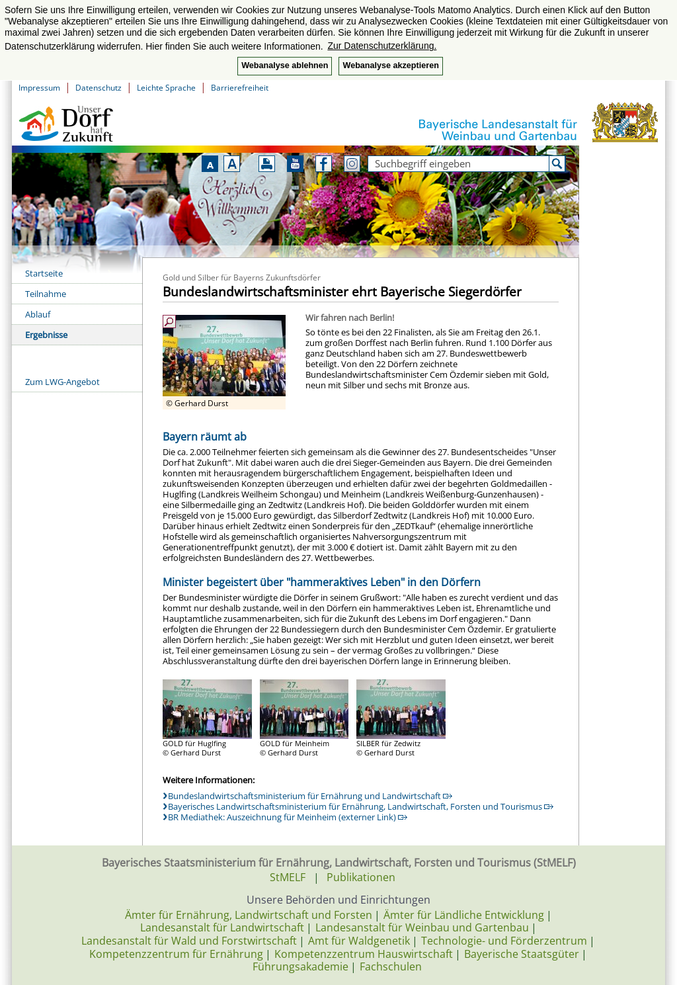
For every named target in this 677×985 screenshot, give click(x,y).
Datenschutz (98, 87)
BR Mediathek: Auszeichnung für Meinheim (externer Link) (287, 817)
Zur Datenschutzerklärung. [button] (381, 45)
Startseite (44, 273)
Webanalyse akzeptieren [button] (390, 65)
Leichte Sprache (166, 87)
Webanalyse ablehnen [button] (284, 65)
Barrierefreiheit (239, 87)
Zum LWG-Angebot (62, 382)
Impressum (39, 87)
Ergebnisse (46, 335)
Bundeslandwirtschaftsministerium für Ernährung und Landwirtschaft (310, 796)
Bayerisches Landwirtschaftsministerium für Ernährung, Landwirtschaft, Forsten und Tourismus (360, 806)
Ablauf (37, 314)
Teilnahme (45, 294)
